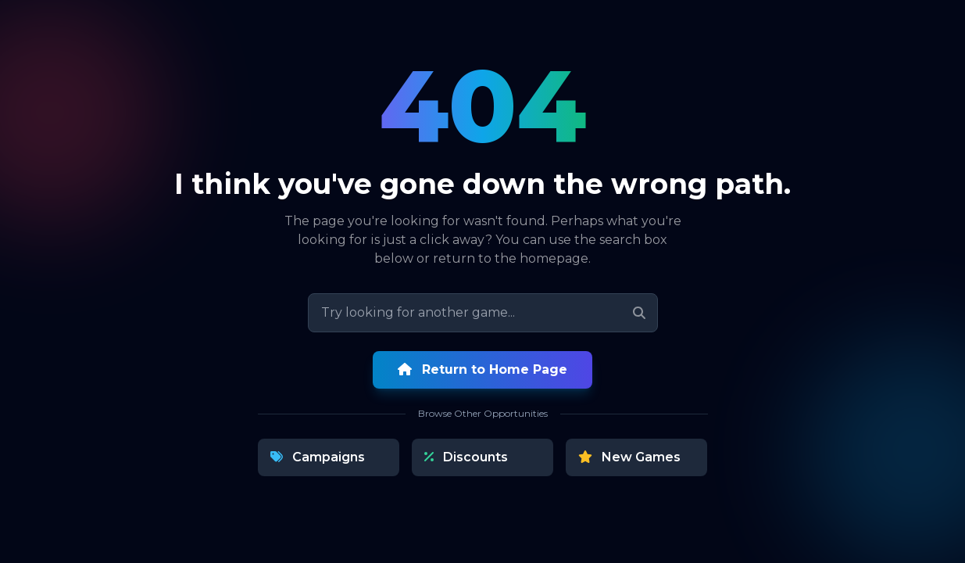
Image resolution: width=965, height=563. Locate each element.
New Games (629, 457)
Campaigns (317, 457)
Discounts (466, 457)
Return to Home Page (482, 369)
